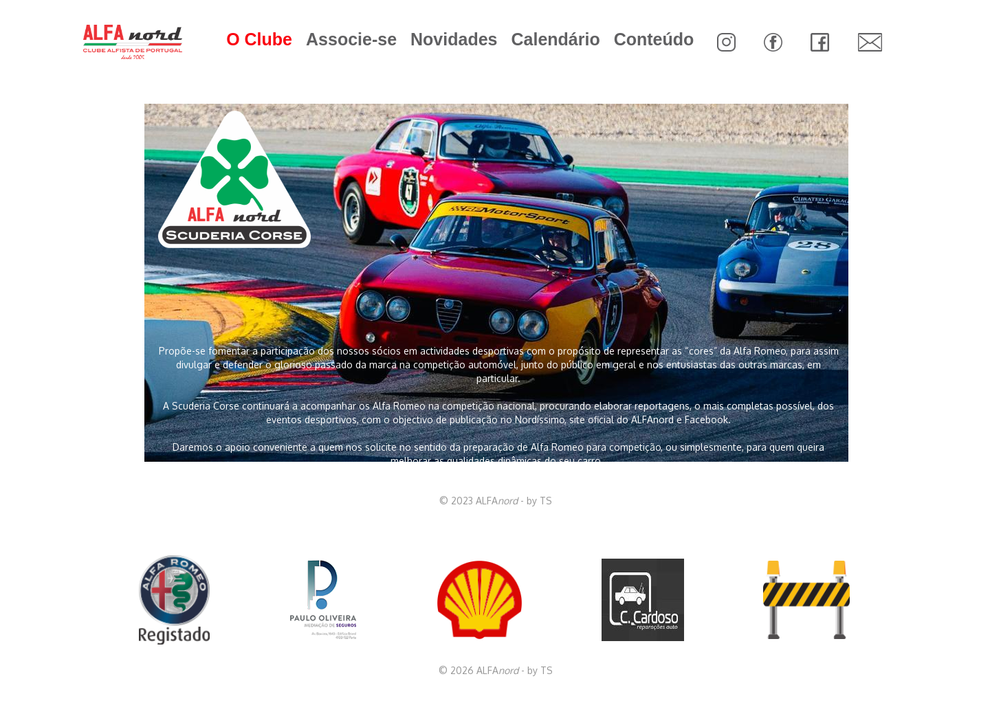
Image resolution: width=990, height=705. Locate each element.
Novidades (453, 39)
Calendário (555, 39)
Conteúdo (654, 39)
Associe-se (351, 39)
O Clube (259, 39)
